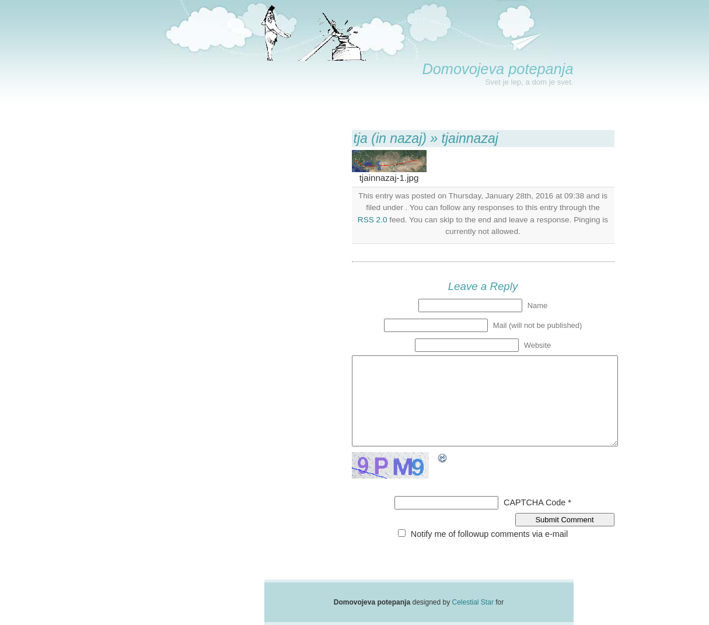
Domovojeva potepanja (497, 69)
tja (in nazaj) (390, 138)
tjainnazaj (470, 138)
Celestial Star (473, 602)
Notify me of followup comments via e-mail (489, 534)
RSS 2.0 (372, 219)
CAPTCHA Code (534, 502)
